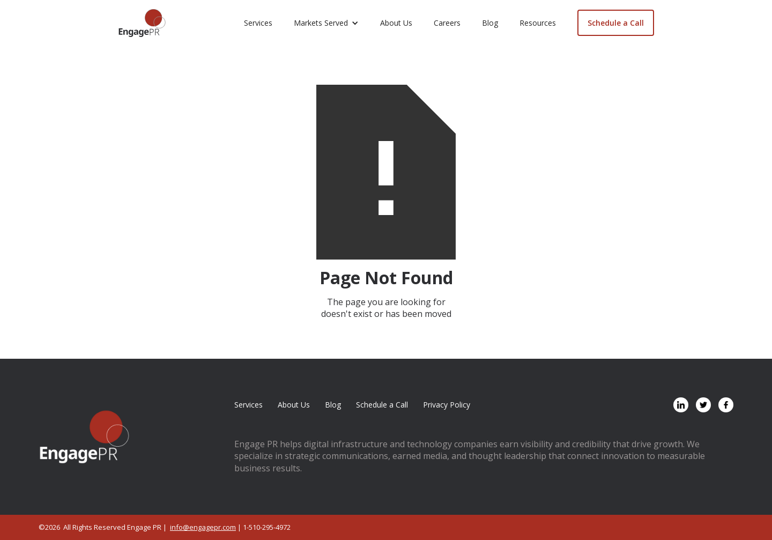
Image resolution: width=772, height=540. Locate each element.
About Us (396, 23)
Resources (537, 23)
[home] (142, 23)
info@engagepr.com (203, 527)
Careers (447, 23)
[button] (326, 23)
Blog (490, 23)
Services (258, 23)
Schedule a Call (616, 23)
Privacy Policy (446, 405)
